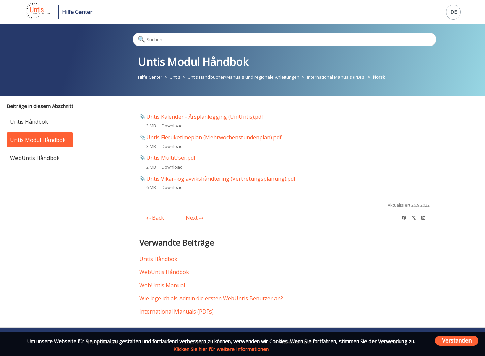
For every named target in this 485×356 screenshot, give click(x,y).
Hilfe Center (77, 12)
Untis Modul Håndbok (38, 140)
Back (155, 217)
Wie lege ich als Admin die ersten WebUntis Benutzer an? (211, 298)
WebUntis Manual (162, 285)
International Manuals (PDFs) (336, 77)
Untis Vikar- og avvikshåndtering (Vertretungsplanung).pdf (221, 178)
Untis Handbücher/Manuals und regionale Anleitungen (243, 77)
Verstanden (457, 340)
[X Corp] (416, 217)
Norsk (379, 77)
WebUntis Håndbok (35, 158)
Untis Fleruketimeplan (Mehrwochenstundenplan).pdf (214, 137)
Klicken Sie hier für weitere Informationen (221, 349)
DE (453, 12)
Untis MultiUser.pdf (171, 157)
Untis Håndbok (29, 121)
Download (172, 126)
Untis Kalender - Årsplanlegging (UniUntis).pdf (204, 116)
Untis (175, 77)
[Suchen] (285, 39)
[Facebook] (406, 217)
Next (194, 217)
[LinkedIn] (425, 217)
